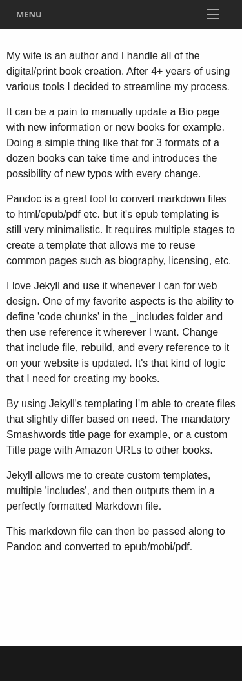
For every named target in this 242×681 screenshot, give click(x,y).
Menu (29, 14)
